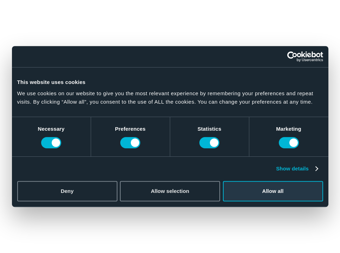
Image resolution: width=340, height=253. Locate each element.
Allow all (273, 191)
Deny (67, 191)
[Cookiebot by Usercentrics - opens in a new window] (292, 56)
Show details (292, 168)
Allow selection (170, 191)
